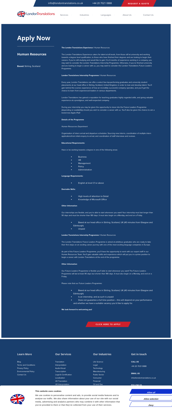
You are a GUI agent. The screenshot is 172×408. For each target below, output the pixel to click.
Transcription (60, 371)
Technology (98, 368)
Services (64, 15)
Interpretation (60, 365)
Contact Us (148, 15)
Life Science (98, 362)
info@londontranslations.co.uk (65, 3)
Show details (141, 403)
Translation (59, 362)
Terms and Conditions (26, 365)
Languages (106, 15)
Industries (84, 15)
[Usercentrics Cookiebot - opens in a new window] (17, 403)
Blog (19, 362)
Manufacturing (99, 371)
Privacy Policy (22, 368)
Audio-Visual (60, 368)
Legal (95, 365)
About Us (127, 15)
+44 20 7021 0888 (102, 3)
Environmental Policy (25, 371)
